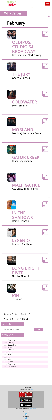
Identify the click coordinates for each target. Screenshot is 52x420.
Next (25, 319)
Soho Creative (33, 408)
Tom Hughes (31, 188)
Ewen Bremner (20, 105)
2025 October (9, 350)
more (32, 389)
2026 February (9, 340)
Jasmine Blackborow (23, 244)
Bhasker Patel (20, 55)
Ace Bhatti (18, 188)
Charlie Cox (18, 299)
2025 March (8, 362)
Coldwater (24, 102)
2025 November (10, 347)
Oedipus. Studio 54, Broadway (23, 46)
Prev (6, 319)
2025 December (10, 345)
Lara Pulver (35, 133)
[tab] (26, 43)
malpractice (26, 185)
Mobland (22, 129)
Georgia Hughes (21, 77)
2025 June (7, 357)
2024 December (10, 366)
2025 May (7, 359)
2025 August (8, 352)
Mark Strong (34, 55)
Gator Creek (25, 157)
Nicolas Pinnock (21, 276)
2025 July (7, 354)
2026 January (9, 342)
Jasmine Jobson (20, 133)
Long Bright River (26, 270)
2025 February (9, 364)
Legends (21, 240)
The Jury (21, 74)
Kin (15, 296)
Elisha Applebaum (22, 161)
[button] (45, 34)
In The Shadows (22, 215)
